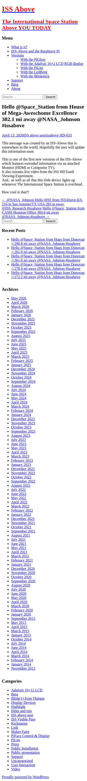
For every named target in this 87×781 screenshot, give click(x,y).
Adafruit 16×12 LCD (26, 690)
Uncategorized (22, 761)
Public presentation (25, 752)
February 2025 (22, 361)
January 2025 (21, 365)
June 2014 (18, 648)
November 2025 (23, 323)
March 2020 (20, 606)
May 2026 (18, 298)
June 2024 (18, 394)
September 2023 (23, 431)
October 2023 (21, 427)
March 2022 (20, 506)
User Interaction (23, 765)
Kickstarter (19, 723)
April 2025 (19, 352)
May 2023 (18, 448)
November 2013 (23, 668)
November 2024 (23, 373)
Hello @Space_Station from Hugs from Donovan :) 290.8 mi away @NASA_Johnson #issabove (47, 241)
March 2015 (20, 631)
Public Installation (24, 748)
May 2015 (18, 623)
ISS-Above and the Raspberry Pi (35, 51)
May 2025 (18, 348)
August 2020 (20, 585)
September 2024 (23, 381)
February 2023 (22, 460)
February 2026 (22, 311)
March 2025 (20, 357)
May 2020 (18, 598)
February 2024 (22, 411)
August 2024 (20, 386)
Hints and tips (21, 711)
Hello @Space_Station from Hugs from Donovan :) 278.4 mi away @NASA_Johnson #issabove (47, 266)
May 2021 (18, 548)
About (15, 89)
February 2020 (22, 610)
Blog (14, 84)
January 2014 (21, 664)
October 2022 (21, 477)
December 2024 (23, 369)
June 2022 (18, 494)
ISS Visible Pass (23, 719)
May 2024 (18, 398)
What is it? (19, 47)
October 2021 (21, 527)
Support (17, 80)
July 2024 (18, 390)
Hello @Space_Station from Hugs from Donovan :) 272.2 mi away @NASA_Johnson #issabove (47, 275)
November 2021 (23, 523)
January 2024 (21, 415)
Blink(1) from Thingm (28, 698)
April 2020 (19, 602)
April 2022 (19, 502)
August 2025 (20, 336)
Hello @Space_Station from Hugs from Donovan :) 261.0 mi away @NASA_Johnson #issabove (47, 250)
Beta (14, 694)
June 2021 (18, 544)
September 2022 (23, 481)
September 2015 (23, 618)
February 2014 (22, 660)
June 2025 (18, 344)
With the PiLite (31, 68)
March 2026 (20, 307)
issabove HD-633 (59, 135)
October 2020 (21, 577)
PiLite (15, 740)
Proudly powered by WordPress (25, 777)
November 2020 (23, 573)
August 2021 (20, 535)
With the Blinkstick (34, 76)
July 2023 (18, 440)
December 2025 (23, 319)
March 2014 (20, 656)
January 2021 (21, 564)
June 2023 (18, 444)
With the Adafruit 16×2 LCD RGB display (52, 64)
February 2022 (22, 510)
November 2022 (23, 473)
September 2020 (23, 581)
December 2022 (23, 469)
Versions (17, 55)
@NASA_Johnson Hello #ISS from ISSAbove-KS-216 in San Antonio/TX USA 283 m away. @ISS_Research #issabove (42, 204)
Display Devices (23, 703)
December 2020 (23, 569)
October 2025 (21, 327)
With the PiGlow (32, 59)
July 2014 (18, 643)
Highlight (18, 707)
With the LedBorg (33, 72)
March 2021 (20, 556)
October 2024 (21, 377)
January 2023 (21, 465)
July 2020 (18, 589)
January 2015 (21, 635)
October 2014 (21, 639)
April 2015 (19, 627)
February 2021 (22, 560)
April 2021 (19, 552)
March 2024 (20, 406)
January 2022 (21, 515)
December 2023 (23, 419)
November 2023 (23, 423)
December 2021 (23, 519)
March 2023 (20, 456)
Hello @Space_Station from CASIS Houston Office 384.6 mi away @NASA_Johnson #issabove (43, 212)
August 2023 (20, 436)
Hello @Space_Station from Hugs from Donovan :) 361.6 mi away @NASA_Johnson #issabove (47, 258)
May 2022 (18, 498)
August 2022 (20, 485)
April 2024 (19, 402)
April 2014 (19, 652)
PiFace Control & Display (30, 736)
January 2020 (21, 614)
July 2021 (18, 539)
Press (15, 744)
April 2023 (19, 452)
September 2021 (23, 531)
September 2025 (23, 332)
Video (15, 769)
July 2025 (18, 340)
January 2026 (21, 315)
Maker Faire (20, 732)
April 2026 (19, 302)
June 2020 (18, 594)
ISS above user (35, 135)
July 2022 (18, 490)
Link (14, 727)
